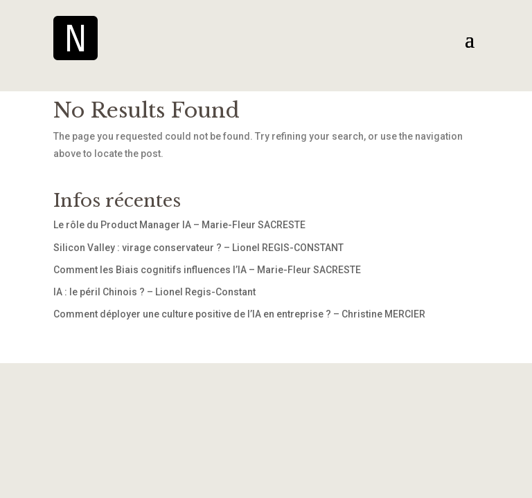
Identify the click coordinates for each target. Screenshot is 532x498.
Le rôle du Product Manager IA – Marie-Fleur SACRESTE (179, 224)
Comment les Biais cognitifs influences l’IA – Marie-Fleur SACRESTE (207, 269)
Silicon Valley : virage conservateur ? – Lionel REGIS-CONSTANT (198, 247)
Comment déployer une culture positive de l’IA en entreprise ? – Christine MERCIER (239, 314)
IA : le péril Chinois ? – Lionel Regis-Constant (154, 291)
